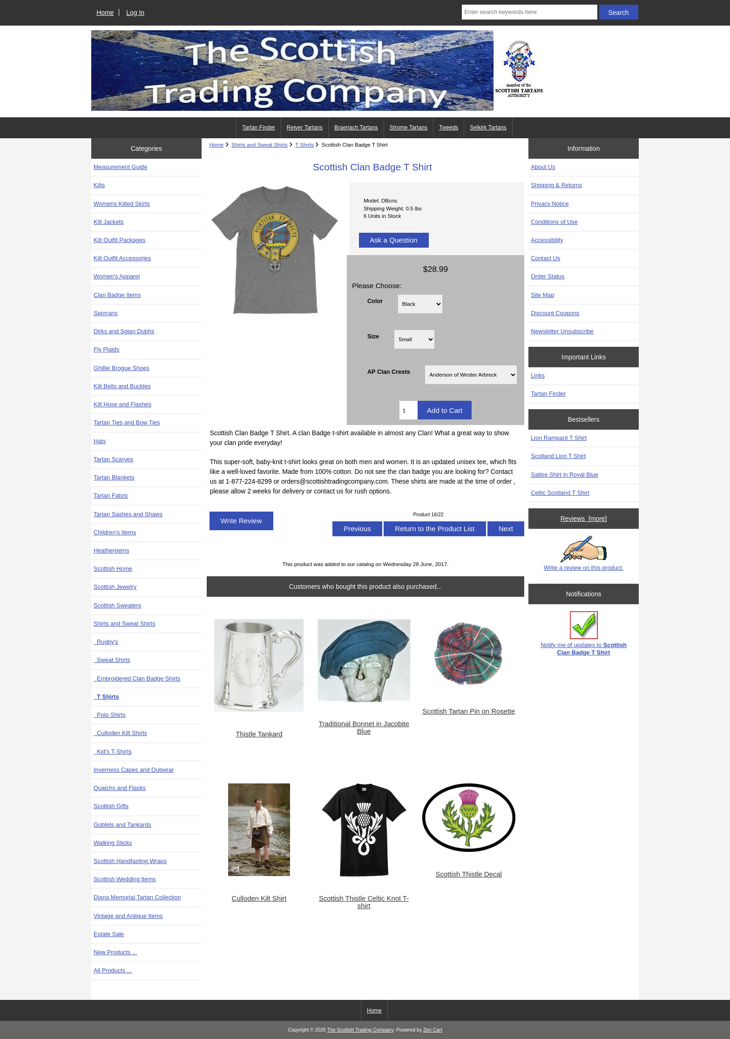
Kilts (99, 185)
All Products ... (113, 970)
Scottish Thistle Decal (469, 874)
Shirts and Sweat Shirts (259, 145)
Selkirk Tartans (488, 127)
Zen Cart (432, 1029)
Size (373, 335)
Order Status (547, 276)
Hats (100, 441)
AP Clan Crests (388, 371)
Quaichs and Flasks (120, 787)
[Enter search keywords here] (529, 12)
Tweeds (448, 127)
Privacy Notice (549, 203)
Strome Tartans (408, 127)
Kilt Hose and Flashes (122, 404)
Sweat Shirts (112, 659)
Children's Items (115, 532)
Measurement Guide (121, 166)
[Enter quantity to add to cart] (408, 410)
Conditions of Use (554, 221)
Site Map (542, 294)
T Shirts (304, 145)
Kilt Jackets (108, 221)
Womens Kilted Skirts (122, 203)
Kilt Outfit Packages (119, 239)
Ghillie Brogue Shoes (121, 367)
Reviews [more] (584, 518)
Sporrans (106, 313)
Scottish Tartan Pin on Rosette (468, 711)
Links (538, 375)
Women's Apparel (117, 276)
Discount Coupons (555, 313)
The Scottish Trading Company (360, 1029)
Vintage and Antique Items (128, 915)
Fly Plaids (106, 349)
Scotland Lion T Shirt (558, 455)
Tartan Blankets (114, 477)
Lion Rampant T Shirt (559, 437)
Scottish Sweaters (117, 605)
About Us (543, 166)
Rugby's (106, 641)
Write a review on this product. (583, 553)
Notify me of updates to (584, 633)
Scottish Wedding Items (125, 879)
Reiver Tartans (305, 127)
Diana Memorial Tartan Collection (137, 897)
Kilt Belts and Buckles (122, 386)
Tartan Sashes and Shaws (128, 514)
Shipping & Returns (556, 185)
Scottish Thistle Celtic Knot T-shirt (364, 902)
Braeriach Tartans (356, 127)
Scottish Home (113, 568)
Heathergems (111, 550)
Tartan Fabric (111, 495)
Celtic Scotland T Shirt (560, 492)
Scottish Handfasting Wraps (130, 860)
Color (375, 300)
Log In (135, 12)
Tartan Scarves (113, 459)
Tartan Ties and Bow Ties (127, 422)
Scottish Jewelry (115, 586)
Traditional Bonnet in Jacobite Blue (363, 727)
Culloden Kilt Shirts (120, 732)
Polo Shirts (110, 714)
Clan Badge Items (117, 294)
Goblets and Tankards (122, 824)
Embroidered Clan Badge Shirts (137, 678)
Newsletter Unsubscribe (562, 331)
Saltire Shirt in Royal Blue (564, 474)
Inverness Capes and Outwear (134, 769)
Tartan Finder (258, 127)
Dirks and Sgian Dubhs (124, 331)
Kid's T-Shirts (113, 751)
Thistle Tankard (259, 734)
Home (105, 12)
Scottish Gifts (111, 806)
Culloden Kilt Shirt (258, 898)
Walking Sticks (113, 842)
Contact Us (545, 258)
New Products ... (115, 952)
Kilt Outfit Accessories (122, 258)
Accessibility (547, 239)
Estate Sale (109, 934)
